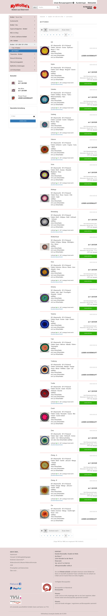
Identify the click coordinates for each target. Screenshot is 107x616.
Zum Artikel (88, 83)
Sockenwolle (14, 21)
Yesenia (53, 314)
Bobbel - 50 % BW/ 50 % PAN (19, 44)
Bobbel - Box (14, 25)
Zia (52, 505)
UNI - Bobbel (14, 40)
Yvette (53, 383)
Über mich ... (14, 570)
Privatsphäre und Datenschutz (19, 568)
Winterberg (54, 212)
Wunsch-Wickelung (16, 58)
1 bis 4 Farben (16, 48)
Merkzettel (92, 3)
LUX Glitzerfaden (15, 70)
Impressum (13, 554)
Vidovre (53, 139)
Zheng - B (54, 480)
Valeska (53, 89)
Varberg (53, 114)
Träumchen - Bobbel (16, 54)
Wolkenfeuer (55, 237)
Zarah (53, 408)
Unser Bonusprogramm (64, 3)
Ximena (53, 287)
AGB (11, 565)
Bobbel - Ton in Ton (16, 17)
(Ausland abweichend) (57, 84)
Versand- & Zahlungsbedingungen (20, 557)
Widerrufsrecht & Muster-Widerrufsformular (23, 562)
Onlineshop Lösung (47, 614)
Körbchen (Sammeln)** (17, 560)
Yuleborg (54, 361)
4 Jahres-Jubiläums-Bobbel (18, 37)
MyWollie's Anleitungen (17, 66)
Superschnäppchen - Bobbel (18, 29)
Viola (52, 164)
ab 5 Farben (15, 51)
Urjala (53, 64)
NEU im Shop (14, 33)
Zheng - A (54, 455)
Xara (52, 262)
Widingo (53, 189)
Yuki (52, 339)
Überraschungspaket (16, 62)
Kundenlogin (81, 3)
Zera (52, 430)
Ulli (52, 42)
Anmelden (22, 121)
